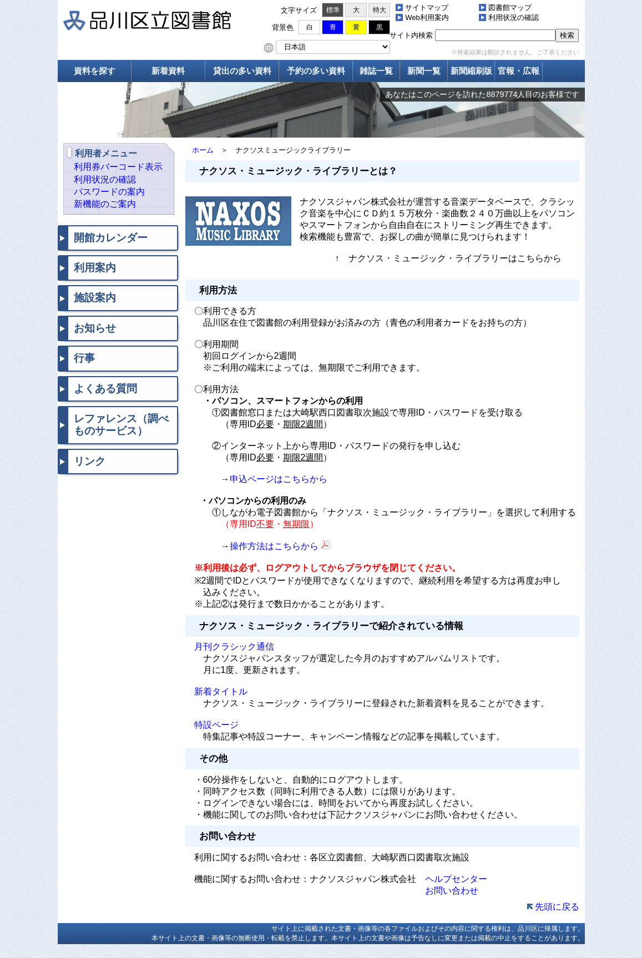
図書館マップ (510, 7)
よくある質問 (105, 388)
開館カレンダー (111, 238)
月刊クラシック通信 (229, 646)
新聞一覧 (424, 70)
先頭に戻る (557, 906)
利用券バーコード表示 (118, 166)
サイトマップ (426, 7)
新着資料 (168, 70)
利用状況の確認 (513, 17)
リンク (89, 461)
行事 (84, 358)
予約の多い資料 (316, 70)
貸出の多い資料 (242, 70)
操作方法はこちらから (274, 546)
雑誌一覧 (376, 70)
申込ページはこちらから (278, 479)
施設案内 (95, 297)
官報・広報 (518, 70)
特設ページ (212, 724)
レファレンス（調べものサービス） (121, 425)
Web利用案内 (427, 17)
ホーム (203, 150)
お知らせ (95, 328)
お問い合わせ (451, 890)
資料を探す (94, 70)
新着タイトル (216, 691)
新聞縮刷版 (471, 70)
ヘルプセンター (456, 879)
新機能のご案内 (105, 204)
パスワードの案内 (109, 191)
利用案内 (95, 267)
